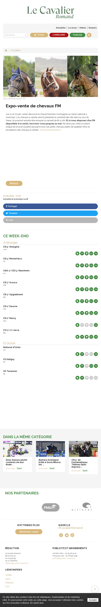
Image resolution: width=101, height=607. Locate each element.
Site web (77, 253)
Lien (9, 220)
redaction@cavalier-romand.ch (16, 563)
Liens (7, 579)
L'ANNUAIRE (59, 35)
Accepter (93, 600)
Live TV (96, 253)
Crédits (8, 575)
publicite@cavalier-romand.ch (63, 558)
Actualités (60, 28)
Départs (82, 253)
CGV (7, 586)
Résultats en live (91, 253)
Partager (11, 206)
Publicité (77, 35)
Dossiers (93, 28)
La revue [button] (72, 28)
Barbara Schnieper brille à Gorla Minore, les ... (50, 462)
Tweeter (11, 213)
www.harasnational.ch (50, 130)
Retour (14, 183)
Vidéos (82, 28)
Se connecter (89, 35)
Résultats (87, 253)
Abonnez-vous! (28, 531)
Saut (19, 468)
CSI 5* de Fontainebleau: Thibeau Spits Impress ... (80, 463)
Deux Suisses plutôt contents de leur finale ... (16, 462)
